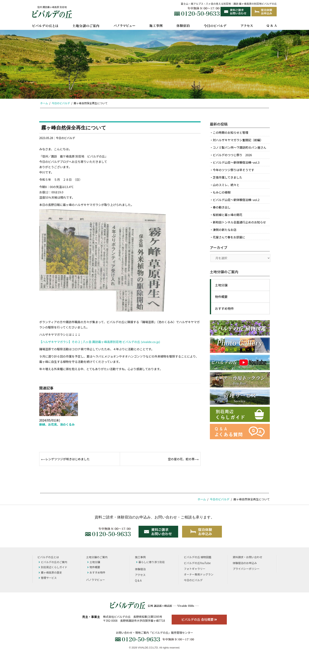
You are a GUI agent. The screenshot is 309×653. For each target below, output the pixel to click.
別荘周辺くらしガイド (53, 567)
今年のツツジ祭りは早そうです (233, 170)
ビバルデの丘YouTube (197, 563)
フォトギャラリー (194, 569)
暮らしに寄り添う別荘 (150, 562)
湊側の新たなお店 (224, 230)
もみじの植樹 (222, 192)
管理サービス (48, 578)
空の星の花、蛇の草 (181, 459)
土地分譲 (221, 285)
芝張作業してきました (227, 177)
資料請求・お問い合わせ (247, 557)
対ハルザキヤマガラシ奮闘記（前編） (238, 140)
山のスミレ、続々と (226, 185)
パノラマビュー (95, 580)
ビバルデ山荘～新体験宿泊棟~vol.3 (236, 162)
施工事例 (140, 557)
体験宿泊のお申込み (245, 563)
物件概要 (221, 296)
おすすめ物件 (224, 308)
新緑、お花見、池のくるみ (57, 424)
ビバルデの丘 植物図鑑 (197, 557)
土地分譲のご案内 (97, 557)
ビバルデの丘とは (48, 557)
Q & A (138, 580)
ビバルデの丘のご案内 (53, 562)
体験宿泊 (140, 569)
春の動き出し (222, 207)
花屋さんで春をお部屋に (229, 237)
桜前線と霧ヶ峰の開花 (227, 215)
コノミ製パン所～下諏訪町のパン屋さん (239, 147)
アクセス (140, 575)
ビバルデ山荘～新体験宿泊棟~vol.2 (236, 200)
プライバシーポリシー (246, 569)
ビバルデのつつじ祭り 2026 (232, 155)
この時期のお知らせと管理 (230, 132)
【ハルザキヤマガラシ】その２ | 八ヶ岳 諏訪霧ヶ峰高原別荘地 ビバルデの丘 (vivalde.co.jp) (99, 342)
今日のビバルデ (65, 138)
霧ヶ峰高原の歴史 (50, 572)
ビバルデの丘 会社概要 (199, 619)
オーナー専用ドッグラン (198, 574)
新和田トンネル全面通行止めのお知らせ (239, 222)
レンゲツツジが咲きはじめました (67, 459)
